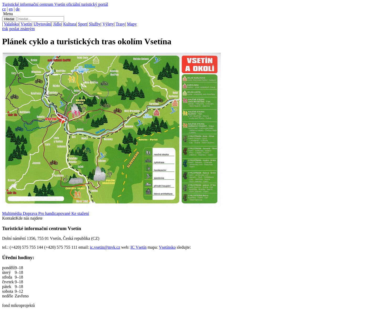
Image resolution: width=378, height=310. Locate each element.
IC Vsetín (138, 247)
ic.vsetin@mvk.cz (105, 247)
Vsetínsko (167, 247)
